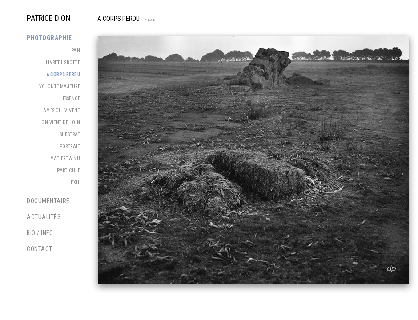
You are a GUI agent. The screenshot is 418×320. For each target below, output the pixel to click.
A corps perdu (118, 19)
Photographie (49, 37)
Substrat (70, 134)
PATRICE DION (49, 18)
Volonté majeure (59, 86)
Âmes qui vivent (61, 110)
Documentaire (48, 200)
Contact (39, 248)
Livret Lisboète (63, 62)
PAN (75, 50)
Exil (75, 182)
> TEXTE (148, 20)
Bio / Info (40, 232)
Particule (68, 170)
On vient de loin (60, 122)
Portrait (70, 146)
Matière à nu (65, 158)
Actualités (44, 216)
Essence (71, 98)
